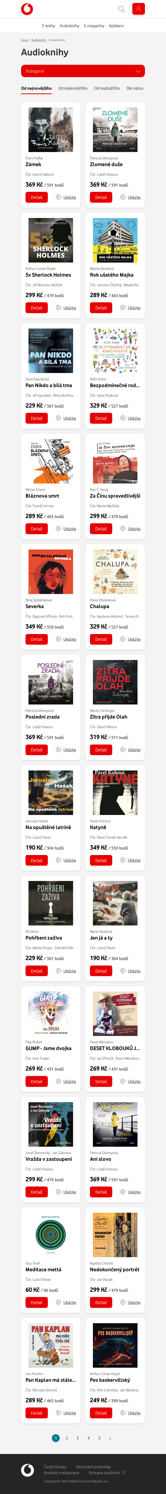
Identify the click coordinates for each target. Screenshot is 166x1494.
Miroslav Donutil (44, 1390)
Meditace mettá (43, 1269)
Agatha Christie (101, 1263)
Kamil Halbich (43, 174)
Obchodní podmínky (93, 1466)
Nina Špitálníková (39, 600)
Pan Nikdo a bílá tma (49, 385)
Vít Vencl (32, 931)
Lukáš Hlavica (107, 174)
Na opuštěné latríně (48, 827)
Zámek (33, 164)
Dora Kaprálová (37, 379)
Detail (36, 197)
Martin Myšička (108, 506)
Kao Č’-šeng (99, 489)
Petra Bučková (64, 395)
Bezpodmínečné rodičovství (122, 385)
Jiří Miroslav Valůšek (47, 285)
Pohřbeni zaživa (44, 937)
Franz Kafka (34, 158)
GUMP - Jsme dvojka (49, 1048)
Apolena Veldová (110, 616)
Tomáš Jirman (43, 506)
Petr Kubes (67, 616)
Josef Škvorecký (38, 1152)
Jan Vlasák (104, 1279)
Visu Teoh (33, 1263)
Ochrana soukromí (107, 1472)
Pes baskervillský (110, 1380)
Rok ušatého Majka (112, 274)
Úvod (24, 40)
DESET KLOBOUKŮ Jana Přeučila (127, 1048)
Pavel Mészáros (101, 1042)
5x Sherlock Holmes (48, 274)
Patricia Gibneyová (104, 158)
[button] (65, 197)
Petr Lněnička (107, 1390)
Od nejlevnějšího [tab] (72, 88)
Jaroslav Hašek (37, 821)
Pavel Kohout (100, 821)
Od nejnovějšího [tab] (36, 88)
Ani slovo (100, 1159)
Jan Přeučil (105, 1058)
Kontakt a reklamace (61, 1472)
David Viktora (107, 727)
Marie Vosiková (101, 931)
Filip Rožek (34, 1042)
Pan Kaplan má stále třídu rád (59, 1380)
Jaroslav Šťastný (109, 285)
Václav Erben (35, 489)
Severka (35, 606)
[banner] (27, 9)
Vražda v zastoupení (49, 1159)
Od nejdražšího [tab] (107, 88)
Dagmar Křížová (44, 616)
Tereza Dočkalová (138, 616)
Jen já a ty (101, 937)
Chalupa (99, 606)
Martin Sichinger (102, 710)
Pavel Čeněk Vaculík (112, 837)
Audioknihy (39, 40)
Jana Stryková (107, 395)
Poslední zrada (43, 716)
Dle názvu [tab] (135, 88)
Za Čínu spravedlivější (115, 495)
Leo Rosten (34, 1373)
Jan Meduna (129, 1390)
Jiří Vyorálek (41, 395)
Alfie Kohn (98, 379)
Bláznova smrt (42, 495)
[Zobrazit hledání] (122, 9)
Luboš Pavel (41, 837)
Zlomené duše (106, 164)
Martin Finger (42, 947)
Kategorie (35, 71)
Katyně (98, 827)
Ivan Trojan (40, 1058)
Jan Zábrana (61, 1152)
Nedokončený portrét (114, 1269)
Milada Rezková (102, 268)
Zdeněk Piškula (66, 947)
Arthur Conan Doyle (41, 268)
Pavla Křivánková (103, 600)
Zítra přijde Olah (108, 716)
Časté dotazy (55, 1466)
